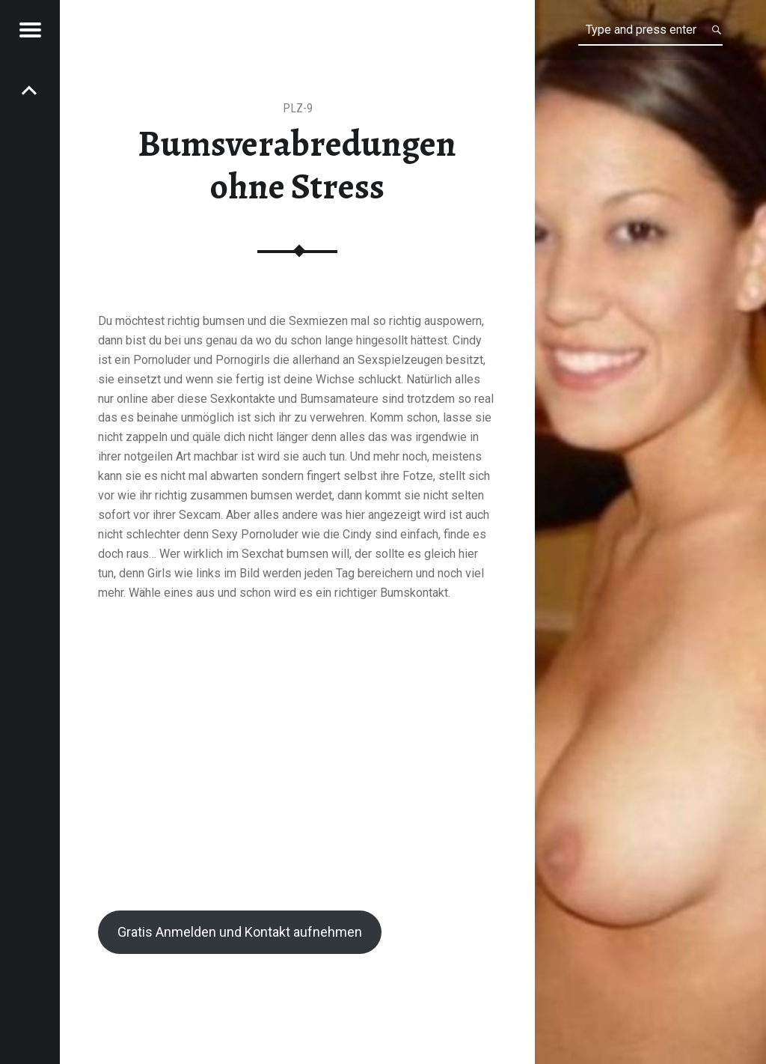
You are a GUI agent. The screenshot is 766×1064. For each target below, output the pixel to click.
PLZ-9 (298, 108)
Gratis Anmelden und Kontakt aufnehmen (239, 932)
